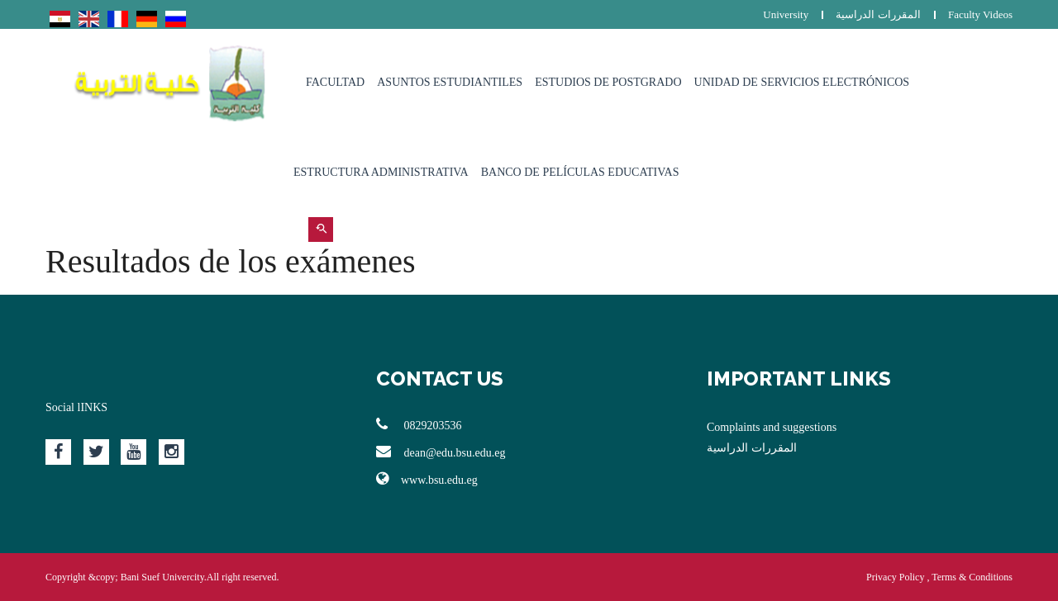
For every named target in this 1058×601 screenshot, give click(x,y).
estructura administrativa (381, 172)
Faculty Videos (980, 14)
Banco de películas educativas (580, 172)
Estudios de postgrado (608, 82)
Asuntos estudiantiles (449, 82)
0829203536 (419, 424)
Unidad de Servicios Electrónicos (802, 82)
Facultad (335, 82)
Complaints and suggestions (771, 427)
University (785, 14)
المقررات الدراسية (878, 14)
